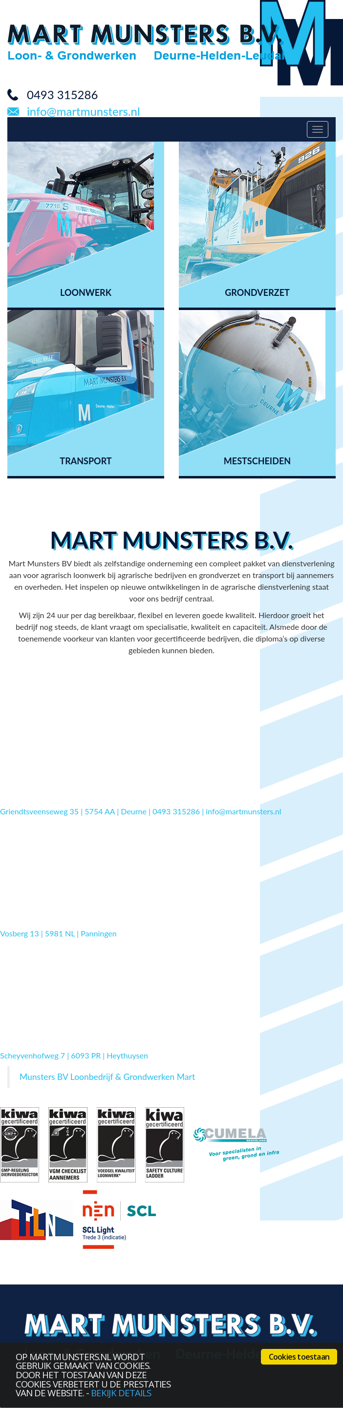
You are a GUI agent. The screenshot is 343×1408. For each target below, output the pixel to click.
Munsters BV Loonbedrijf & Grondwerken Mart (107, 1077)
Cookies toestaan (299, 1356)
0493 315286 (62, 95)
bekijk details (121, 1393)
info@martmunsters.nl (83, 111)
